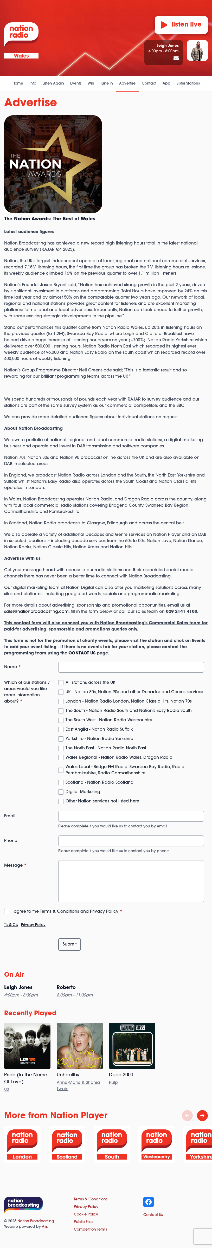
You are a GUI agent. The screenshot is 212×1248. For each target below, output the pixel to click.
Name (12, 667)
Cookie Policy (86, 1215)
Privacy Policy (33, 925)
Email (9, 816)
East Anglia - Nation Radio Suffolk (99, 730)
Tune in (106, 84)
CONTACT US (81, 653)
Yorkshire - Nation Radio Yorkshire (99, 739)
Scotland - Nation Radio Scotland (99, 783)
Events (75, 84)
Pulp (113, 1083)
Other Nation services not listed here (102, 801)
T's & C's (11, 925)
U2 (6, 1090)
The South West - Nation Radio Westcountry (109, 720)
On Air (14, 975)
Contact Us (153, 1215)
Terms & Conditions (90, 1199)
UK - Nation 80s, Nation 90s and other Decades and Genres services (134, 692)
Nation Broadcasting (35, 1221)
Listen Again (53, 84)
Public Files (83, 1222)
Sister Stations (188, 84)
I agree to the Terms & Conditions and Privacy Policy (67, 912)
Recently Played (30, 1014)
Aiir (44, 1227)
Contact (149, 84)
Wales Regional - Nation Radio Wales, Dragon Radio (119, 758)
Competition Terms (90, 1230)
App (166, 84)
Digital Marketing (83, 792)
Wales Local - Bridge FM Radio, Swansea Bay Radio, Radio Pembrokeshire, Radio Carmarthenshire (125, 770)
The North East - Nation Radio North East (106, 748)
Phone (10, 841)
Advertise (127, 84)
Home (17, 84)
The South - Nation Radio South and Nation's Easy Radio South (129, 711)
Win (91, 84)
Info (32, 84)
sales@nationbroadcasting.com (36, 612)
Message (15, 866)
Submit (69, 944)
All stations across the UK (90, 683)
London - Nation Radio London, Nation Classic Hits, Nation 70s (129, 701)
